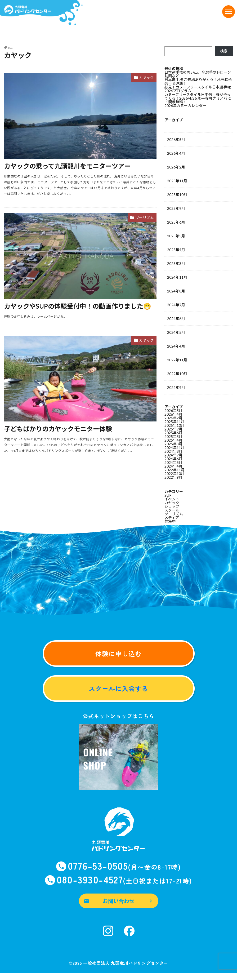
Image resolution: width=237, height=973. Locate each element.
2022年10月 (177, 373)
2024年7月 (176, 305)
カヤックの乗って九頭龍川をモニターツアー (67, 166)
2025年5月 (176, 236)
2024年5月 (176, 332)
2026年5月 (176, 139)
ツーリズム (144, 217)
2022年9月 (176, 387)
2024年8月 (176, 291)
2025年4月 (176, 249)
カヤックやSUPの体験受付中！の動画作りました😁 (77, 306)
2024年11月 (177, 277)
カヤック (146, 77)
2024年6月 (176, 318)
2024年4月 (176, 346)
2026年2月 (176, 167)
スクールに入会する (118, 688)
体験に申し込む (118, 653)
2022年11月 (177, 360)
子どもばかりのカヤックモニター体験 (58, 429)
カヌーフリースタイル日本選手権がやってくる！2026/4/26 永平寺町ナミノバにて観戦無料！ (197, 98)
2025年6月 (176, 222)
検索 (223, 51)
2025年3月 (176, 263)
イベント (171, 499)
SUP (168, 495)
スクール (171, 510)
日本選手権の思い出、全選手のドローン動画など (197, 74)
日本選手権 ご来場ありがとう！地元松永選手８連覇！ (198, 81)
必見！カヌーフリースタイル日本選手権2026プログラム (197, 89)
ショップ (171, 506)
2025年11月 (177, 181)
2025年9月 (176, 208)
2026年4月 (176, 153)
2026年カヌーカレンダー (185, 105)
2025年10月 (177, 194)
